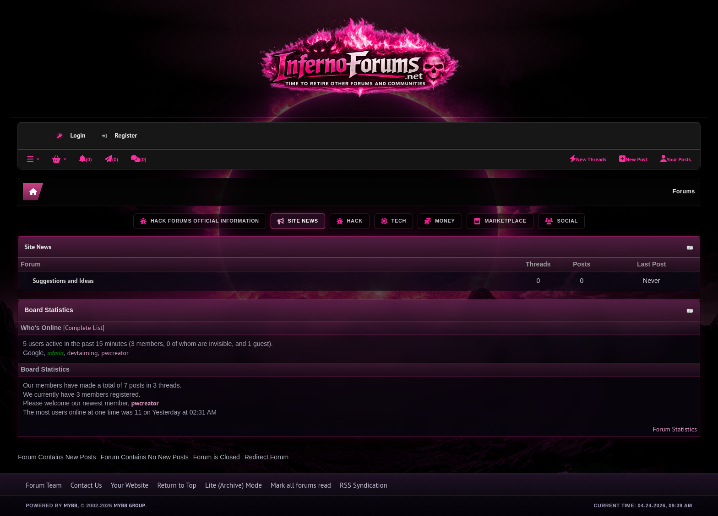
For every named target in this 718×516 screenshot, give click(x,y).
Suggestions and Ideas (63, 281)
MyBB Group (129, 505)
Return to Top (176, 485)
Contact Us (86, 485)
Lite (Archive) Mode (233, 485)
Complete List (84, 328)
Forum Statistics (674, 429)
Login (77, 135)
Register (126, 135)
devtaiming (82, 353)
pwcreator (115, 353)
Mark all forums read (301, 485)
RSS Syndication (363, 485)
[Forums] (33, 159)
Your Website (129, 485)
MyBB (70, 505)
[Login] (59, 159)
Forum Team (43, 485)
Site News (37, 247)
